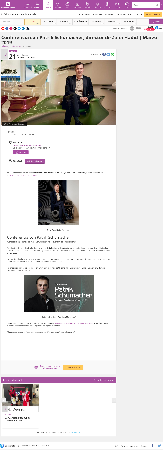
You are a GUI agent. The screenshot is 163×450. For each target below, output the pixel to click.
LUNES (48, 21)
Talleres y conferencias (11, 46)
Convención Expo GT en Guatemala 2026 (17, 419)
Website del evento (34, 161)
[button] (156, 21)
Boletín (115, 446)
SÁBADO (129, 21)
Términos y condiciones (129, 446)
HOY (32, 21)
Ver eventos (75, 432)
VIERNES (113, 21)
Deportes (109, 14)
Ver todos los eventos (104, 380)
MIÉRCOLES (80, 21)
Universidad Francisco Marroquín (23, 175)
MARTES (64, 21)
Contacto (144, 446)
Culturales (97, 14)
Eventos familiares (124, 14)
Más (138, 14)
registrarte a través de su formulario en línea (74, 323)
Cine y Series (84, 14)
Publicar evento (153, 14)
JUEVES (96, 21)
